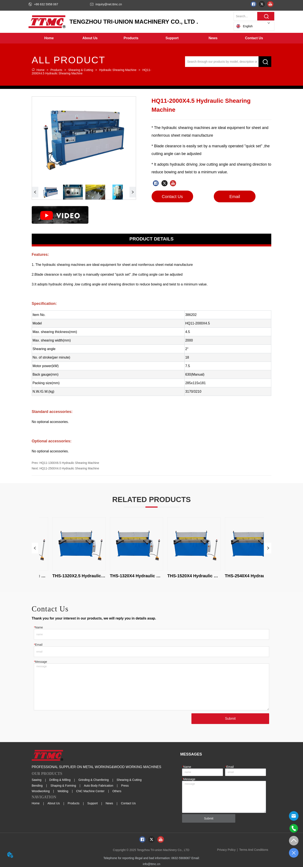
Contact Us (128, 803)
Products (56, 70)
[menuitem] (90, 38)
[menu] (152, 38)
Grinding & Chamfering (93, 780)
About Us (53, 803)
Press (125, 785)
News (109, 803)
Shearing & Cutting (80, 70)
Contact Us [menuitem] (254, 38)
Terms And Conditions (253, 849)
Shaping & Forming (63, 785)
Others (116, 791)
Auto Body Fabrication (98, 785)
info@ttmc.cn (151, 864)
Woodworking (41, 791)
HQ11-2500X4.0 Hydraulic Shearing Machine (69, 468)
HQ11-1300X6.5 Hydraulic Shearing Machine (69, 463)
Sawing (37, 780)
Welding (62, 791)
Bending (37, 785)
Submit (230, 718)
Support (92, 803)
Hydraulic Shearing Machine (117, 70)
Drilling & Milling (60, 780)
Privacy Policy (226, 849)
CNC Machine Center (90, 791)
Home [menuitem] (49, 38)
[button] (90, 38)
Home (40, 70)
